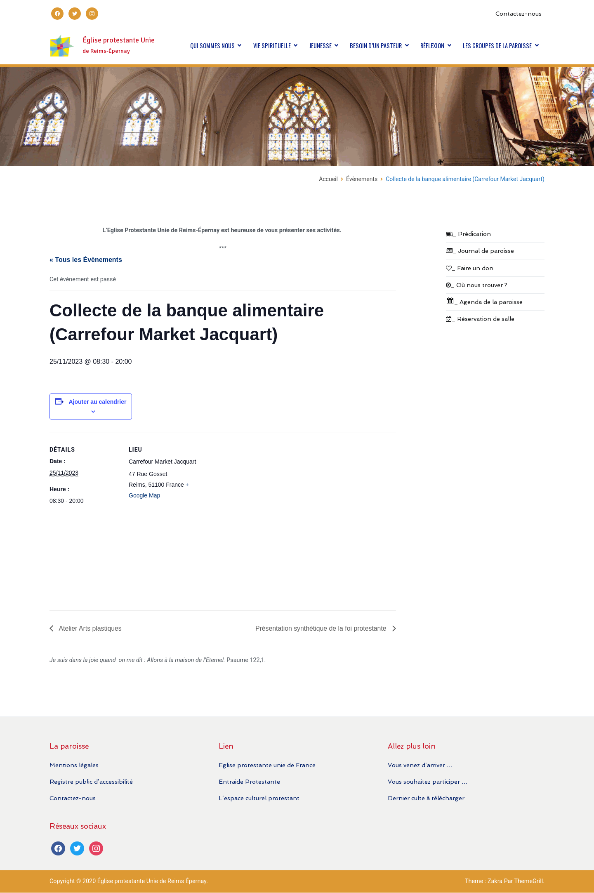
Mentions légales (74, 764)
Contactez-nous (518, 13)
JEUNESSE (320, 45)
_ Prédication (468, 233)
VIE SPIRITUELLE (272, 45)
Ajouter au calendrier (97, 401)
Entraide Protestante (249, 781)
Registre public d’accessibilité (91, 781)
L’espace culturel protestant (259, 798)
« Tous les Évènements (86, 259)
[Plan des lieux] (251, 518)
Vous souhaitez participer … (427, 781)
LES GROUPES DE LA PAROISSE (497, 45)
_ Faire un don (469, 267)
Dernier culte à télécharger (426, 798)
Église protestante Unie (118, 40)
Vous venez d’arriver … (420, 764)
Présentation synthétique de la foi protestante (321, 627)
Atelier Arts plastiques (89, 627)
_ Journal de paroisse (480, 250)
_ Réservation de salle (480, 318)
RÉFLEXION (432, 45)
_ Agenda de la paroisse (484, 301)
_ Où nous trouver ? (476, 284)
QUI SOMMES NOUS (212, 45)
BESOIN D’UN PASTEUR (376, 45)
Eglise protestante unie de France (267, 764)
